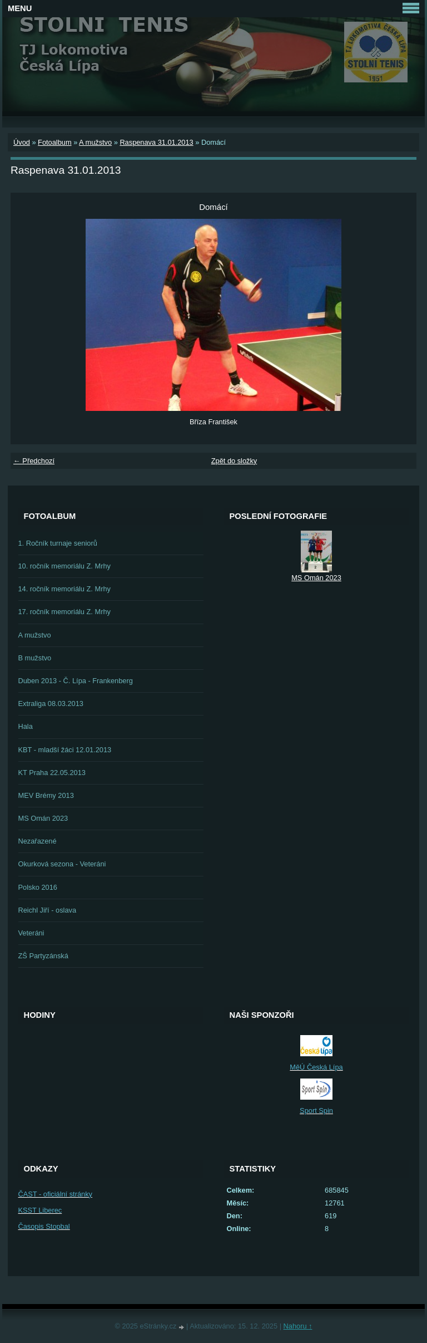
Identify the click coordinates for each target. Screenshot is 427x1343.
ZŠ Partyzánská (43, 956)
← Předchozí (33, 461)
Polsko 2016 (37, 887)
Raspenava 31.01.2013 (156, 142)
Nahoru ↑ (298, 1326)
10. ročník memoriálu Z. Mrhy (64, 566)
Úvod (21, 142)
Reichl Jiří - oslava (47, 910)
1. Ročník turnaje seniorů (57, 543)
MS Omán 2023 (43, 818)
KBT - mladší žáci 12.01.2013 (65, 750)
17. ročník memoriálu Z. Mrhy (64, 611)
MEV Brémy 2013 (46, 795)
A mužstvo (95, 142)
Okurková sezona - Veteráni (62, 864)
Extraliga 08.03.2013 (50, 703)
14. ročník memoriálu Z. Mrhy (64, 589)
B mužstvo (35, 658)
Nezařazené (37, 841)
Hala (25, 726)
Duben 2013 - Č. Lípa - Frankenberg (75, 681)
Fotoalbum (54, 142)
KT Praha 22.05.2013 (52, 772)
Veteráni (31, 933)
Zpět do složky (234, 461)
